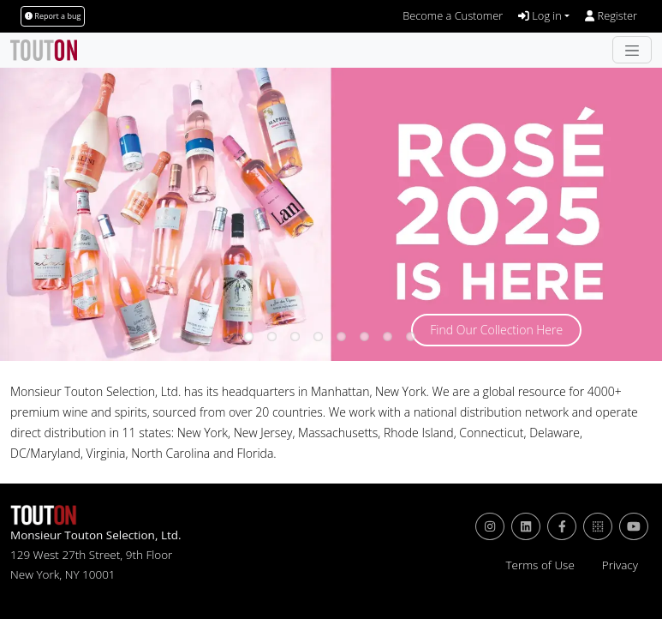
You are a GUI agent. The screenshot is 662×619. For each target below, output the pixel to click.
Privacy (620, 565)
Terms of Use (539, 565)
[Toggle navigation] (632, 49)
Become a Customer (453, 15)
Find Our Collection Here (496, 330)
